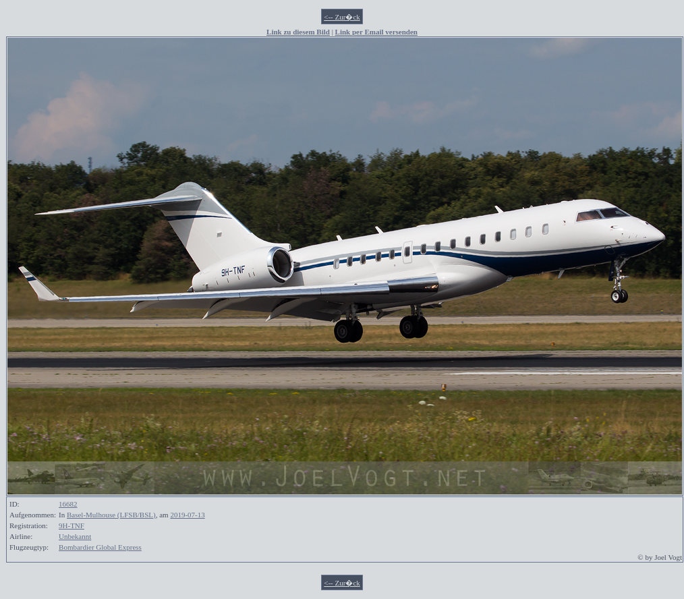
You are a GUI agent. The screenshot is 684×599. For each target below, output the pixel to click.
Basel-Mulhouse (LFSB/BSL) (111, 515)
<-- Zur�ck (342, 17)
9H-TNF (71, 525)
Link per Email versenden (376, 32)
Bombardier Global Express (100, 547)
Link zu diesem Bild (298, 32)
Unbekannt (75, 536)
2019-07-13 (187, 515)
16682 (68, 504)
